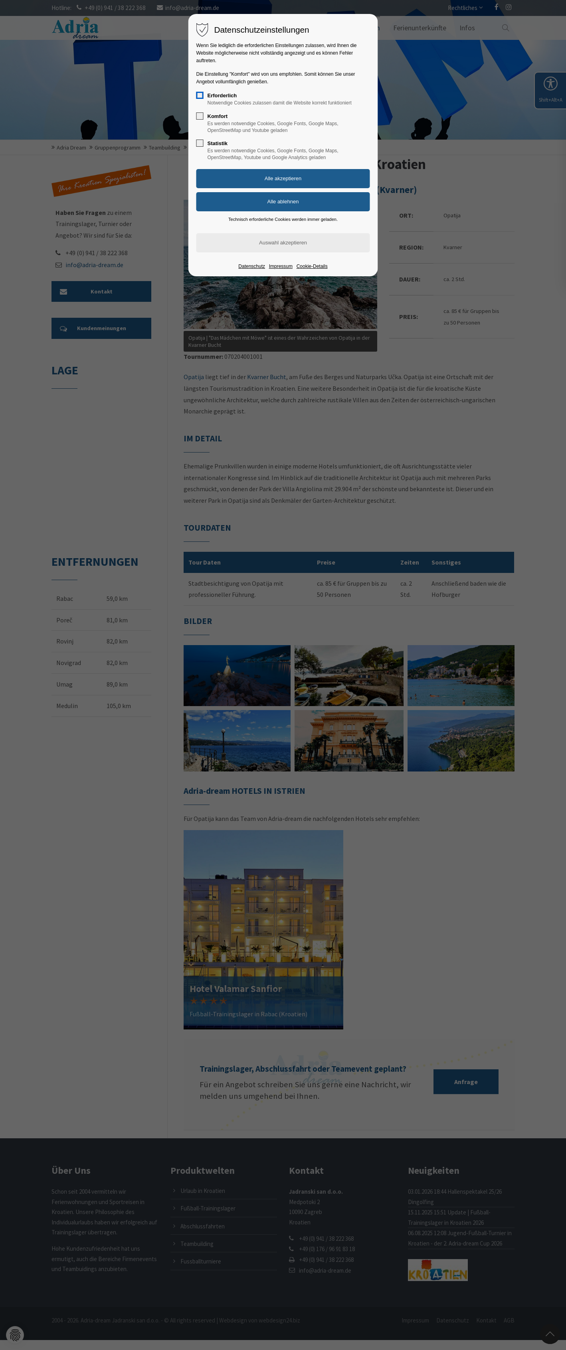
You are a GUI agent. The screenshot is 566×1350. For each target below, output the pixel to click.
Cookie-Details (312, 266)
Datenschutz (251, 266)
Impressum (281, 266)
